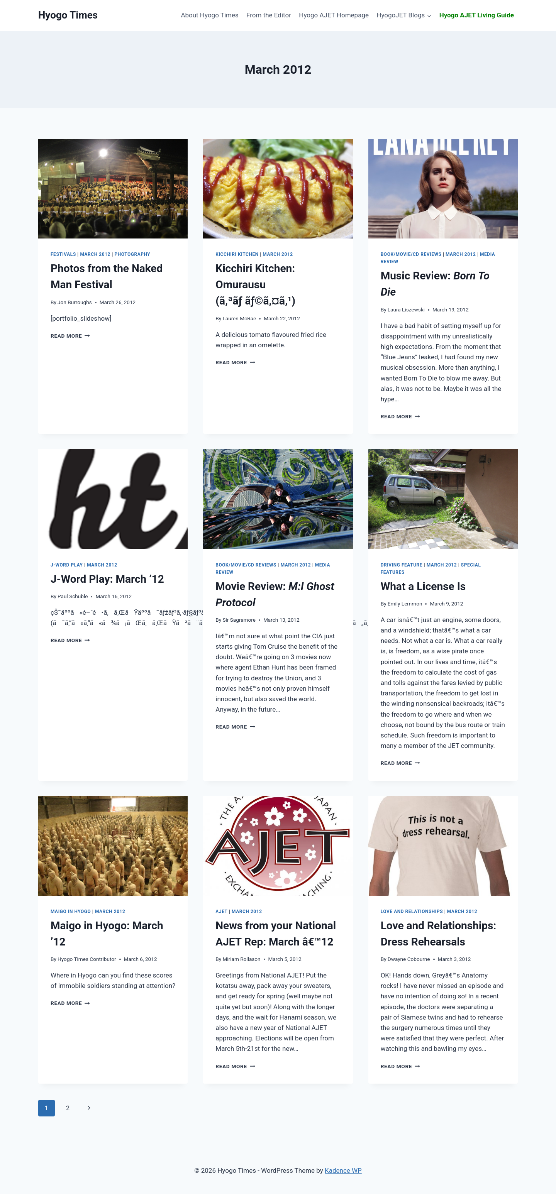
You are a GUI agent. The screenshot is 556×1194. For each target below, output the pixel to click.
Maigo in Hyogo (71, 911)
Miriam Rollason (241, 959)
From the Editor (268, 15)
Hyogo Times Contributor (87, 959)
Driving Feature (401, 565)
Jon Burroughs (75, 302)
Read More (70, 336)
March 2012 (95, 254)
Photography (133, 254)
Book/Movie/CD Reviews (411, 254)
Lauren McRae (239, 318)
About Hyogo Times (209, 15)
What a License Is (423, 586)
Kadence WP (343, 1170)
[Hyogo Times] (68, 15)
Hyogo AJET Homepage (334, 15)
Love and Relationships (412, 911)
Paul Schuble (73, 596)
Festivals (63, 254)
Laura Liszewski (406, 309)
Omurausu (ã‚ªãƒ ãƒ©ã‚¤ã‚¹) (255, 284)
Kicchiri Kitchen (236, 254)
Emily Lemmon (405, 603)
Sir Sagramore (239, 620)
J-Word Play (67, 565)
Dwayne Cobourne (409, 959)
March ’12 (107, 579)
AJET (221, 911)
